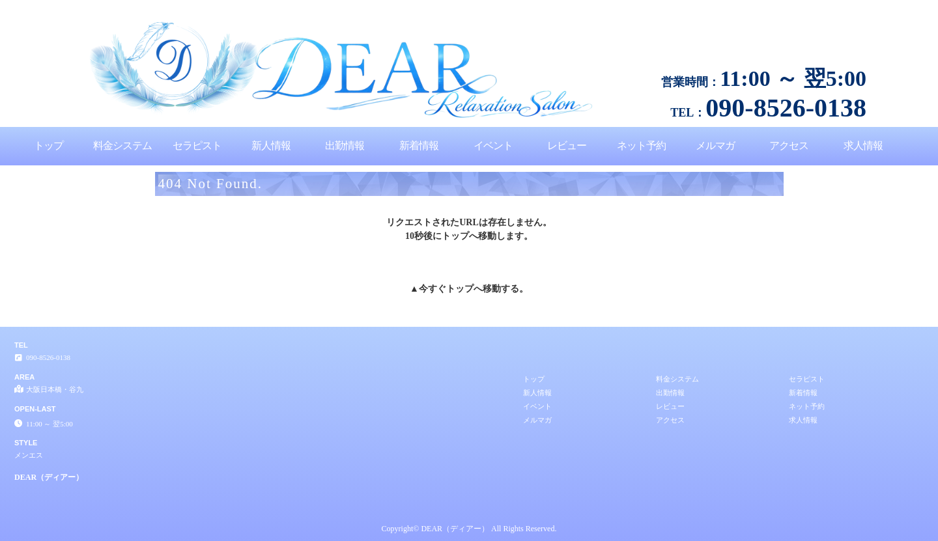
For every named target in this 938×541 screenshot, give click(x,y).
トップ (48, 145)
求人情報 (863, 145)
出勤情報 (344, 145)
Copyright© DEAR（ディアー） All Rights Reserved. (469, 528)
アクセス (788, 145)
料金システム (122, 145)
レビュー (566, 145)
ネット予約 (641, 145)
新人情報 (271, 145)
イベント (493, 145)
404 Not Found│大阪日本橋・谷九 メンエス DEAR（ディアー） (828, 5)
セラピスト (197, 145)
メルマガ (715, 145)
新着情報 (418, 145)
